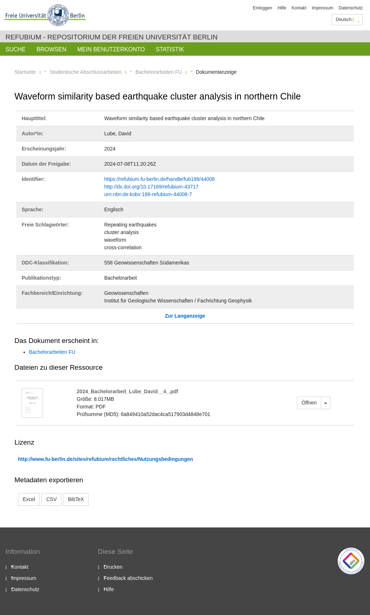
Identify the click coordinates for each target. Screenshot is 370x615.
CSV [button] (51, 499)
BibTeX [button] (76, 499)
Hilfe (282, 7)
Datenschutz (351, 7)
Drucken (113, 567)
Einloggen (262, 7)
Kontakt (299, 7)
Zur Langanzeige (185, 316)
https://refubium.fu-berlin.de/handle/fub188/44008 (159, 179)
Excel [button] (29, 499)
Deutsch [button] (348, 19)
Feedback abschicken (128, 578)
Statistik (170, 49)
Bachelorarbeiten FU (158, 72)
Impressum (322, 7)
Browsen (51, 49)
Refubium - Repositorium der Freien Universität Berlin (111, 37)
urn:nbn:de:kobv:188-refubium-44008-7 (148, 194)
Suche (15, 49)
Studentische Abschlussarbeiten (85, 72)
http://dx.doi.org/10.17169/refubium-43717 (151, 187)
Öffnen (309, 403)
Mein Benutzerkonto (111, 49)
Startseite (25, 72)
